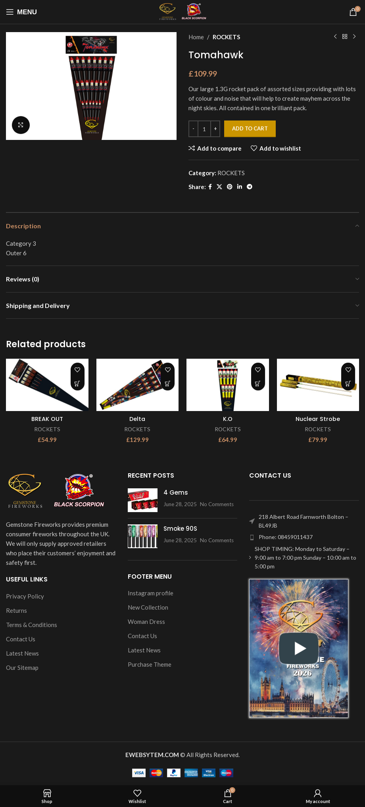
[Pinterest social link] (230, 187)
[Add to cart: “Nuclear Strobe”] (348, 383)
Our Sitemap (22, 667)
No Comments (217, 504)
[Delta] (137, 385)
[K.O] (227, 385)
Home (196, 36)
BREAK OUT (47, 419)
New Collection (148, 607)
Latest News (22, 652)
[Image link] (55, 490)
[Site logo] (182, 11)
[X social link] (219, 187)
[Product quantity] (204, 128)
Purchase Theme (149, 664)
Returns (16, 610)
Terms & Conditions (31, 624)
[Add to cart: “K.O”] (258, 383)
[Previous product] (335, 37)
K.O (227, 419)
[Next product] (354, 37)
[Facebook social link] (210, 187)
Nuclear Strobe (318, 419)
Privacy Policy (25, 595)
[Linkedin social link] (239, 187)
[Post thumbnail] (143, 500)
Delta (137, 419)
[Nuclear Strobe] (318, 385)
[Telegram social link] (249, 187)
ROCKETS (226, 36)
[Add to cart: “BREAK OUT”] (78, 383)
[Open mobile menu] (21, 12)
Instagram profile (150, 593)
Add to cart (250, 128)
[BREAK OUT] (47, 385)
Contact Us (20, 638)
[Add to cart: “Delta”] (168, 383)
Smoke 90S (180, 528)
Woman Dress (146, 621)
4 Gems (175, 492)
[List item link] (304, 537)
